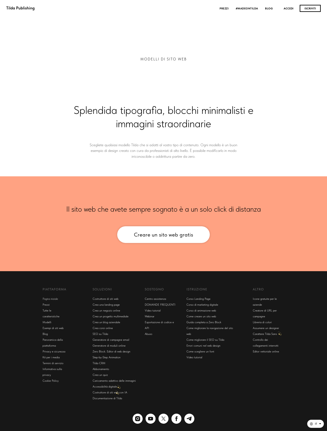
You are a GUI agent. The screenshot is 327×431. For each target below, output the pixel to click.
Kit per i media (51, 357)
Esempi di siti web (53, 328)
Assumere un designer (266, 328)
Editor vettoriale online (266, 351)
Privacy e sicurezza (54, 351)
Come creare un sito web (201, 316)
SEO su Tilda (100, 334)
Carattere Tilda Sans (265, 334)
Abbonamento (101, 369)
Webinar (149, 316)
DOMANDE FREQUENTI (160, 304)
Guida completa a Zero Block (203, 322)
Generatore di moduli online (109, 345)
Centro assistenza (155, 298)
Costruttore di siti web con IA (110, 392)
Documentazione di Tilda (107, 398)
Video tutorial (153, 310)
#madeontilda (247, 8)
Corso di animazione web (201, 310)
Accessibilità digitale (105, 386)
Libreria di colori (262, 322)
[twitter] (163, 419)
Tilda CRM (99, 363)
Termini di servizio (53, 363)
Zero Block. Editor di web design (111, 351)
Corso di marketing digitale (202, 304)
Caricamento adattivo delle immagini (114, 380)
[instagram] (138, 419)
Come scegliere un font (200, 351)
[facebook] (176, 419)
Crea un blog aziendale (106, 322)
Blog (269, 8)
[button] (315, 424)
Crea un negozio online (106, 310)
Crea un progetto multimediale (110, 316)
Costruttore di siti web (105, 298)
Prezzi (224, 8)
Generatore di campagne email (111, 339)
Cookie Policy (51, 380)
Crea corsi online (103, 328)
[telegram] (189, 419)
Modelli (47, 322)
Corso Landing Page (198, 298)
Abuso (148, 334)
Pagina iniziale (50, 298)
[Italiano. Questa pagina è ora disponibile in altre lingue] (315, 424)
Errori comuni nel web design (203, 345)
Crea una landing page (106, 304)
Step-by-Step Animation (107, 357)
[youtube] (151, 419)
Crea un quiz (100, 374)
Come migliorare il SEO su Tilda (205, 339)
